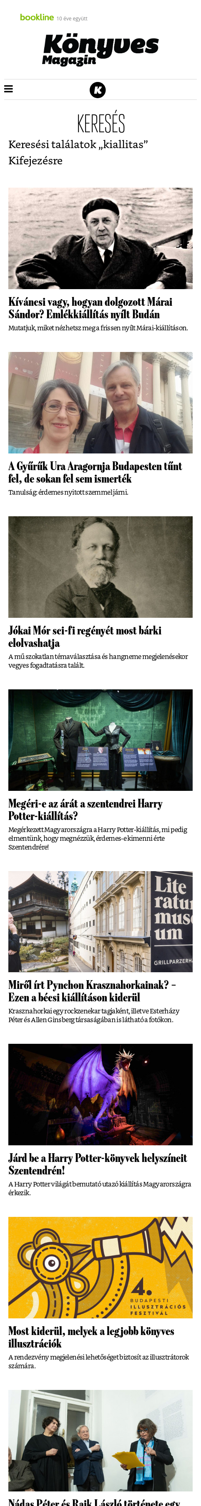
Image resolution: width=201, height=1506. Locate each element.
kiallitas (123, 145)
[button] (8, 89)
